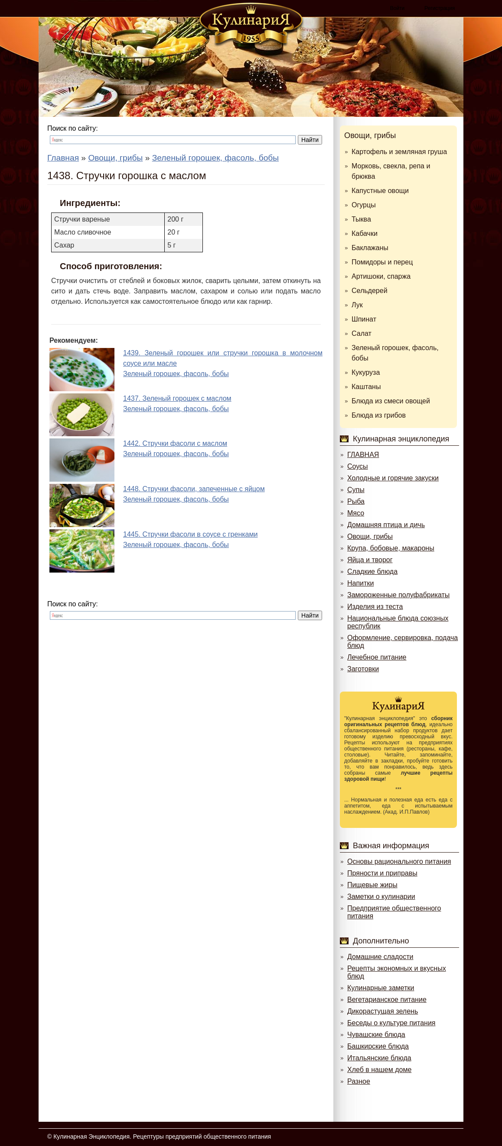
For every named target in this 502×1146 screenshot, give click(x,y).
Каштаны (366, 386)
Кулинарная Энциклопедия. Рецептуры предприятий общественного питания (162, 1136)
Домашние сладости (380, 956)
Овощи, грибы (370, 135)
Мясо (355, 513)
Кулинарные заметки (380, 987)
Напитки (360, 583)
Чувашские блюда (376, 1034)
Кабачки (365, 233)
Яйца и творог (370, 559)
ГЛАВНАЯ (363, 454)
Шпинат (364, 319)
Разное (358, 1081)
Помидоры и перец (382, 262)
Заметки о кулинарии (381, 896)
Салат (362, 333)
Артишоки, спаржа (381, 276)
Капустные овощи (380, 190)
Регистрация (439, 8)
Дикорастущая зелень (382, 1011)
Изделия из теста (375, 606)
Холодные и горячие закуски (393, 478)
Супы (356, 489)
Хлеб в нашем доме (379, 1069)
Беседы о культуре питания (391, 1023)
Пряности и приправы (382, 873)
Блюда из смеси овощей (391, 401)
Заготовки (363, 669)
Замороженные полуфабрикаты (398, 595)
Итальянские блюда (379, 1058)
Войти (397, 8)
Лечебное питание (376, 657)
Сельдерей (370, 290)
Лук (357, 305)
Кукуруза (366, 372)
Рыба (356, 501)
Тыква (361, 219)
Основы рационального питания (399, 861)
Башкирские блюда (378, 1046)
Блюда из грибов (379, 415)
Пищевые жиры (372, 884)
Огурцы (364, 205)
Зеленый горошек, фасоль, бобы (395, 353)
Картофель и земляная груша (399, 151)
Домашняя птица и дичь (386, 524)
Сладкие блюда (372, 571)
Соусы (357, 466)
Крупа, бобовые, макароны (390, 548)
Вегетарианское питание (387, 999)
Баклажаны (370, 247)
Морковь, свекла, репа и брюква (391, 171)
